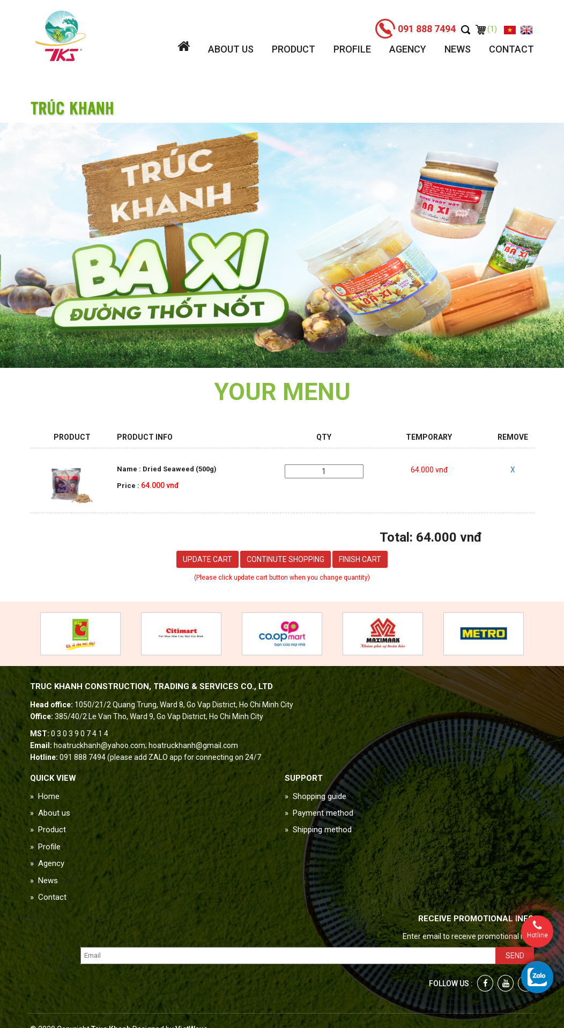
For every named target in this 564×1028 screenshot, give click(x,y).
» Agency (47, 863)
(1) (486, 29)
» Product (48, 829)
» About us (50, 813)
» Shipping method (318, 829)
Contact (511, 49)
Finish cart (360, 559)
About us (231, 49)
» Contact (48, 897)
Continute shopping (285, 559)
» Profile (45, 847)
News (457, 49)
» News (44, 880)
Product (293, 49)
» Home (45, 796)
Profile (352, 49)
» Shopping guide (315, 796)
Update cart (207, 559)
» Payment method (319, 813)
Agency (407, 49)
